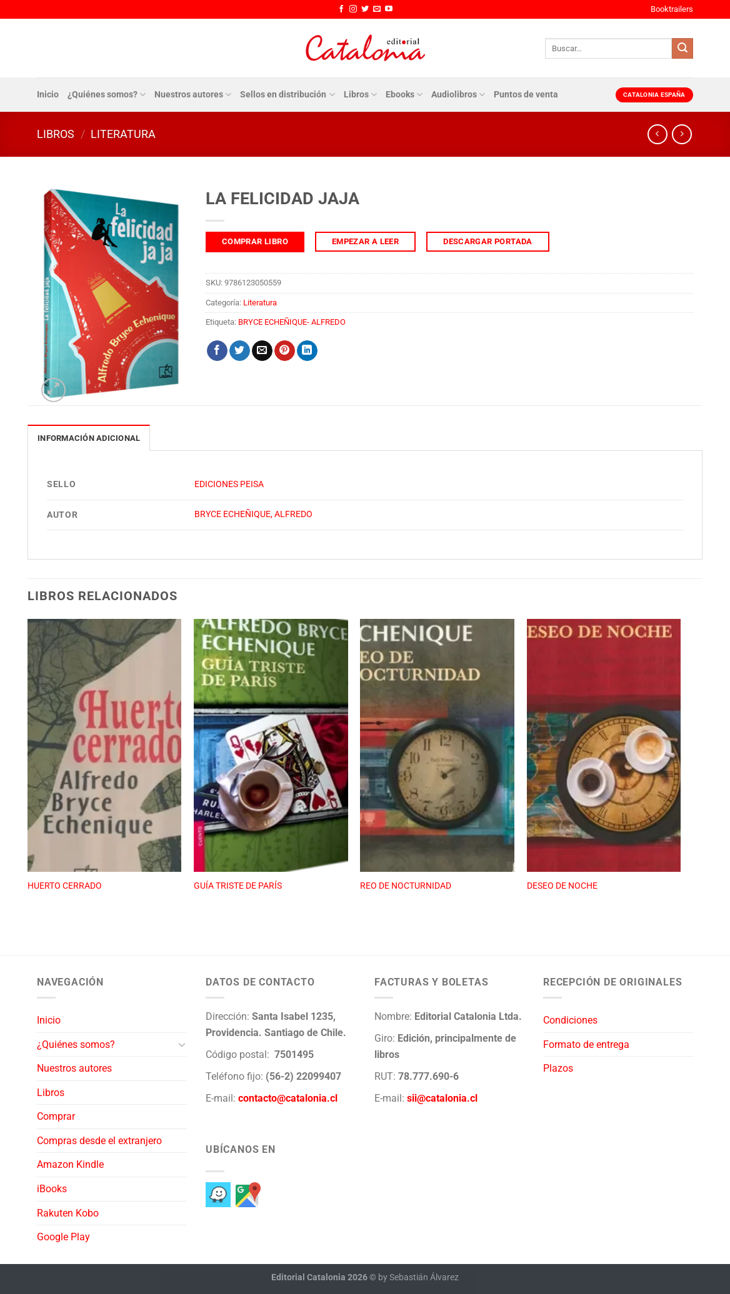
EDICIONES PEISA (229, 484)
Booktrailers (672, 9)
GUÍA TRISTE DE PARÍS (238, 886)
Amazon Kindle (70, 1164)
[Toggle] (182, 1044)
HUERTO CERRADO (65, 886)
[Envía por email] (262, 351)
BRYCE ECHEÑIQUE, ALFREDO (253, 514)
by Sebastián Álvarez (418, 1277)
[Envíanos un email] (377, 9)
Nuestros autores (192, 95)
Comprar (56, 1116)
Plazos (558, 1068)
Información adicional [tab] (89, 438)
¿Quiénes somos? (107, 95)
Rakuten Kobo (68, 1213)
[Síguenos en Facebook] (341, 9)
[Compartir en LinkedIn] (307, 351)
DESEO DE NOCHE (562, 886)
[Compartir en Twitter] (239, 351)
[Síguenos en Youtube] (388, 9)
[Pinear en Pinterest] (284, 351)
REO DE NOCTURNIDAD (405, 886)
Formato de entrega (586, 1044)
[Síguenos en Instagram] (353, 9)
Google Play (63, 1237)
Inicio (48, 94)
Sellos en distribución (287, 95)
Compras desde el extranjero (99, 1141)
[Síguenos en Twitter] (365, 9)
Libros (360, 95)
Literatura (123, 134)
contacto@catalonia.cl (288, 1098)
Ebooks (404, 95)
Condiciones (570, 1020)
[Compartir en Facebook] (217, 351)
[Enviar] (682, 48)
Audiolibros (458, 95)
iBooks (52, 1189)
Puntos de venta (526, 94)
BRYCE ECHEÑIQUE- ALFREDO (292, 322)
